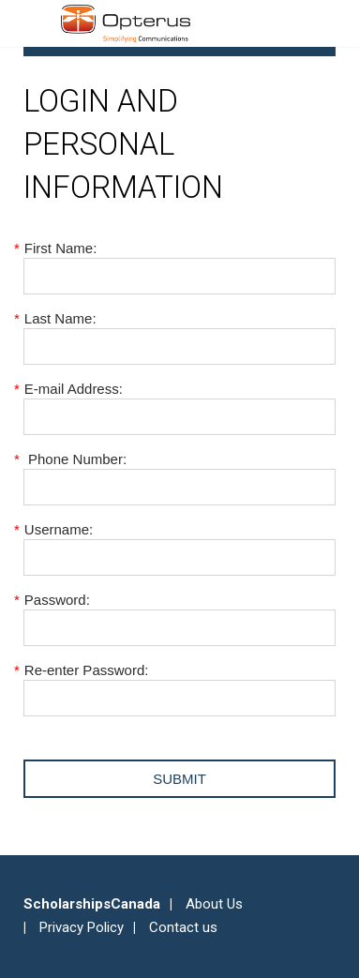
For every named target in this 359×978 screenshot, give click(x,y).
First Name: (60, 248)
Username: (58, 529)
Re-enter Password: (85, 670)
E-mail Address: (73, 389)
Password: (56, 600)
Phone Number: (75, 459)
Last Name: (60, 318)
